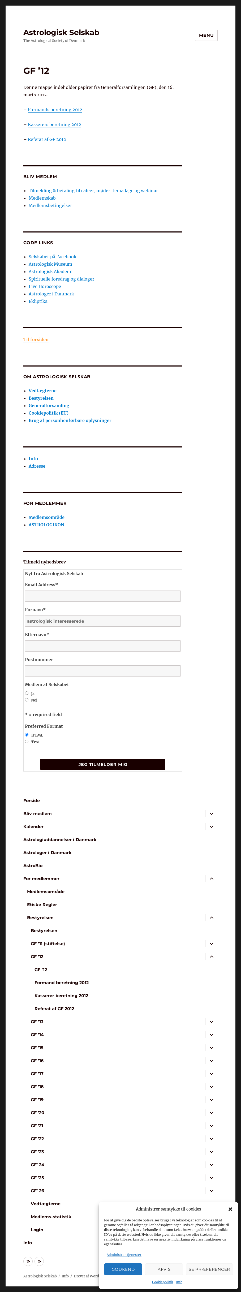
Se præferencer (209, 1269)
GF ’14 (37, 1034)
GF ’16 (37, 1060)
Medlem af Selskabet (47, 684)
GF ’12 (37, 956)
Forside (31, 800)
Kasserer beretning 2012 (61, 995)
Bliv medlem (37, 813)
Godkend (123, 1269)
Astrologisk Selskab (61, 32)
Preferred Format (44, 726)
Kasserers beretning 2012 (54, 124)
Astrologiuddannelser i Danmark (60, 839)
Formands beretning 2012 (55, 109)
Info (179, 1282)
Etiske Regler (42, 904)
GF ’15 (37, 1047)
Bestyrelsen (41, 398)
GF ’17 (37, 1073)
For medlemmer (41, 878)
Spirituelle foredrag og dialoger (61, 279)
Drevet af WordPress (91, 1276)
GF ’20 (37, 1112)
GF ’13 (37, 1021)
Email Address (41, 584)
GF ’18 (37, 1086)
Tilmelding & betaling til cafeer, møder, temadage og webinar (93, 190)
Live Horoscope (45, 286)
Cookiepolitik (162, 1282)
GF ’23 (37, 1151)
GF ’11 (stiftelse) (48, 943)
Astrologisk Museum (50, 264)
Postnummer (39, 659)
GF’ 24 (37, 1164)
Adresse (37, 466)
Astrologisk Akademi (50, 271)
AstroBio (32, 865)
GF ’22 (37, 1138)
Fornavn (35, 609)
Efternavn (37, 634)
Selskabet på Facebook (52, 256)
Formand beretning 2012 (62, 982)
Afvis (164, 1269)
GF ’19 (37, 1099)
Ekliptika (38, 301)
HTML (37, 735)
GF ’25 (37, 1177)
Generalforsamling (49, 405)
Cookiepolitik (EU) (48, 413)
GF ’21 (37, 1125)
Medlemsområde (46, 517)
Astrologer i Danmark (51, 293)
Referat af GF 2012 (47, 139)
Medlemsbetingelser (50, 205)
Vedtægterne (43, 390)
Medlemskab (42, 198)
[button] (230, 1209)
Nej (34, 700)
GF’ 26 (37, 1190)
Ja (33, 693)
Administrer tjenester (124, 1255)
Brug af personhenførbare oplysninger (70, 420)
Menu (206, 35)
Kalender (33, 826)
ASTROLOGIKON (46, 524)
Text (35, 741)
